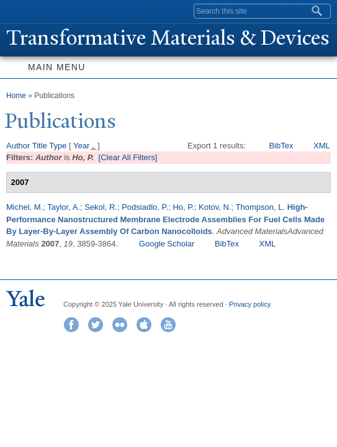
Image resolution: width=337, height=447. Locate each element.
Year (81, 145)
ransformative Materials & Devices (168, 38)
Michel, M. (24, 207)
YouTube (168, 324)
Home (16, 95)
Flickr (119, 324)
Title (39, 145)
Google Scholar (167, 243)
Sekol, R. (100, 207)
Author (18, 145)
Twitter (95, 324)
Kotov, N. (215, 207)
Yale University (20, 10)
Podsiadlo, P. (145, 207)
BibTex (281, 145)
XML (321, 145)
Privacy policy (250, 304)
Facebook (71, 324)
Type (57, 145)
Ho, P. (183, 207)
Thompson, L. (260, 207)
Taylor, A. (63, 207)
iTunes (144, 324)
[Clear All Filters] (128, 157)
